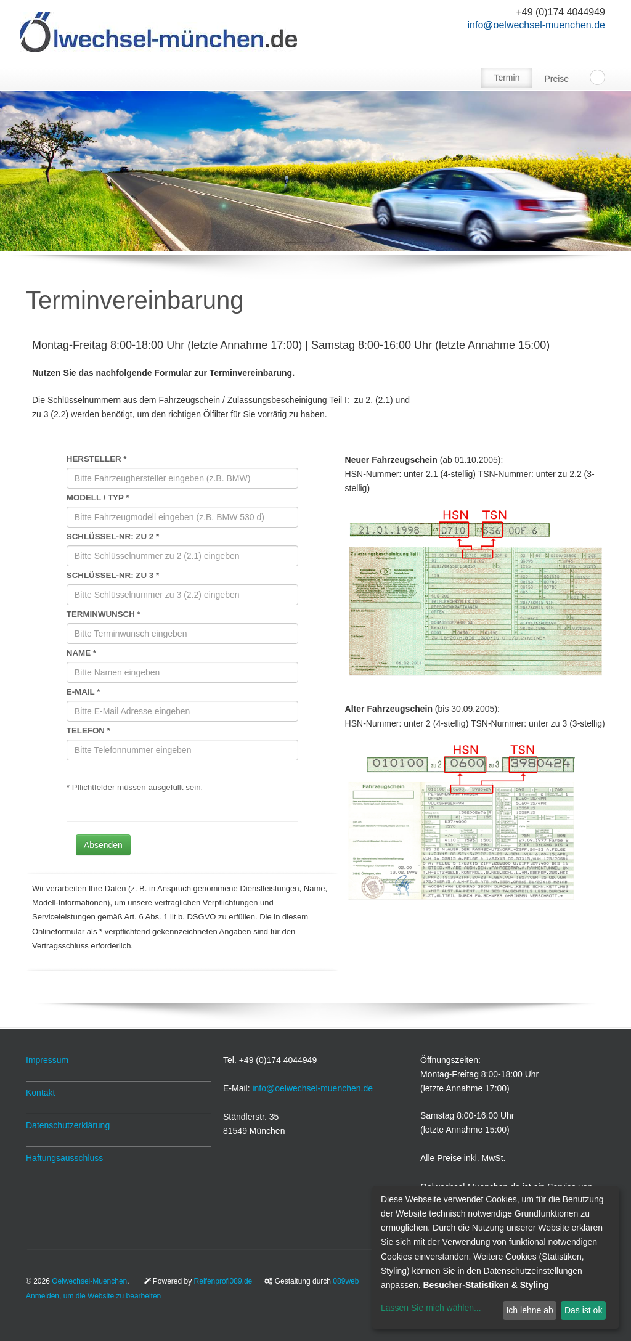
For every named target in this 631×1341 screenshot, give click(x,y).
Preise (556, 79)
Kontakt (40, 1093)
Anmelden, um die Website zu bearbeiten (93, 1296)
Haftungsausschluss (64, 1158)
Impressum (47, 1060)
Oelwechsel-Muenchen (89, 1281)
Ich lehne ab (529, 1310)
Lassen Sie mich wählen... (431, 1308)
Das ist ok (583, 1310)
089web (346, 1281)
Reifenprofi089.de (223, 1281)
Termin (506, 78)
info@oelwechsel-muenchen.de (536, 25)
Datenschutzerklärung (68, 1125)
